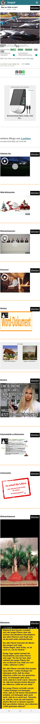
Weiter (35, 8)
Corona (14, 9)
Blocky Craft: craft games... (10, 361)
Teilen (5, 64)
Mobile (20, 49)
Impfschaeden (5, 473)
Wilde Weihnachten (7, 192)
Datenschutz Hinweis (20, 74)
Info (18, 64)
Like (2, 64)
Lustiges (9, 9)
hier (32, 58)
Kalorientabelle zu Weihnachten (12, 434)
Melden (15, 64)
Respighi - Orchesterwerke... (30, 361)
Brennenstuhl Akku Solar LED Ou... (20, 117)
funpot (11, 2)
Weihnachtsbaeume (7, 516)
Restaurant (4, 269)
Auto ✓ (13, 49)
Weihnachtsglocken (7, 231)
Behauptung (4, 622)
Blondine (3, 380)
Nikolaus (3, 308)
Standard (28, 49)
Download (9, 64)
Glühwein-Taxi (5, 153)
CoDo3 (27, 64)
